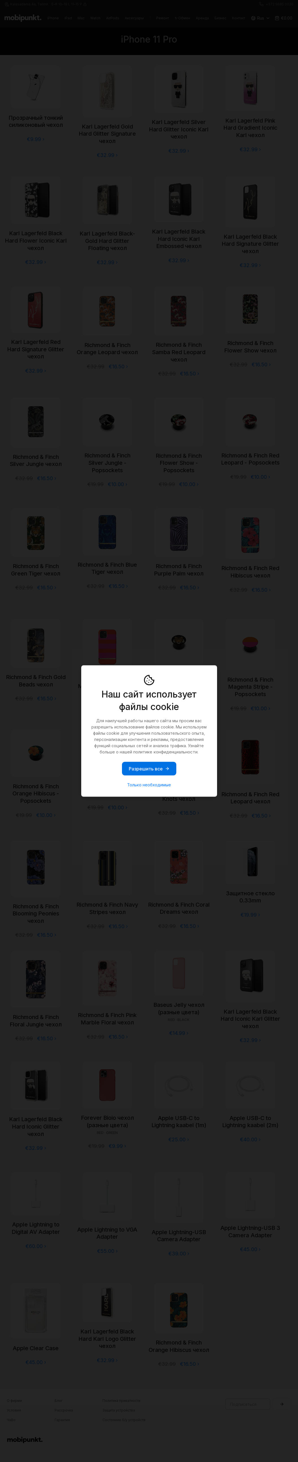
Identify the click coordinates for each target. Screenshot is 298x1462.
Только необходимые (149, 784)
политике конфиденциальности (165, 752)
